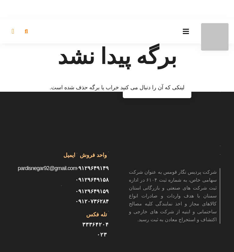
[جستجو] (26, 31)
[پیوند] (215, 37)
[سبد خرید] (12, 31)
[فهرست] (186, 31)
